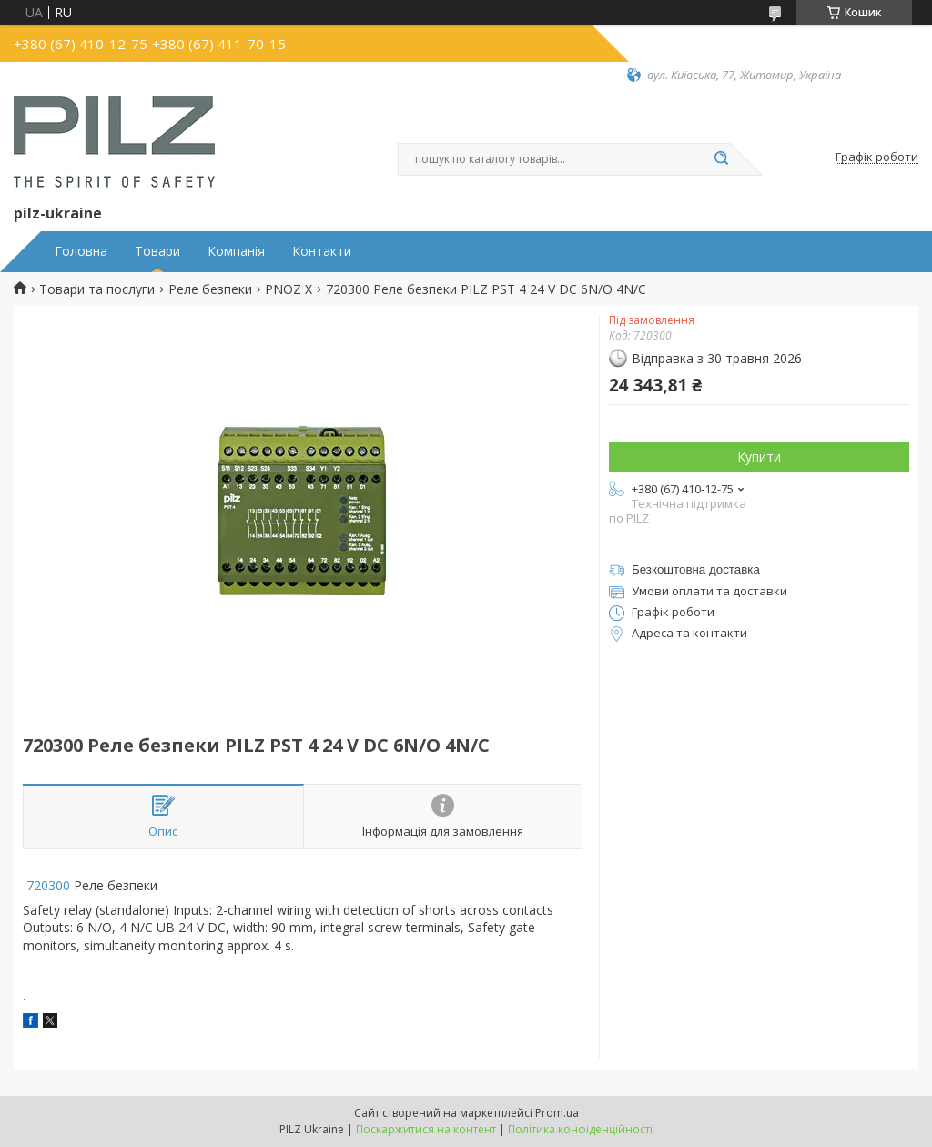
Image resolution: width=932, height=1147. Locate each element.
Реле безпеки (210, 289)
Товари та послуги (97, 289)
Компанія (236, 251)
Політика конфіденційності (580, 1129)
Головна (81, 251)
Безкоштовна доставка (696, 569)
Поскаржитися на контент (426, 1129)
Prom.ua (557, 1113)
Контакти (321, 251)
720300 (46, 885)
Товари (157, 251)
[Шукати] (721, 159)
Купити (759, 456)
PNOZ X (288, 289)
